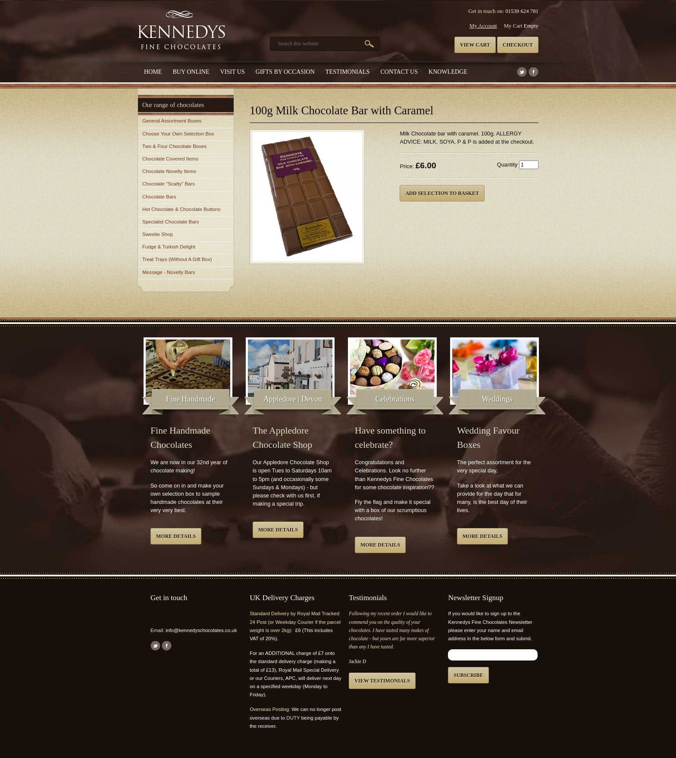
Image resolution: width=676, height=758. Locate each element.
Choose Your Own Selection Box (178, 133)
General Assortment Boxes (171, 120)
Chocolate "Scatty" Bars (168, 183)
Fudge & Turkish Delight (168, 246)
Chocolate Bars (159, 196)
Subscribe (468, 675)
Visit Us (232, 71)
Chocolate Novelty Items (169, 171)
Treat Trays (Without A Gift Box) (177, 259)
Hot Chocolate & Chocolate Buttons (181, 209)
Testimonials (347, 71)
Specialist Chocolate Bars (170, 221)
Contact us (399, 71)
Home (153, 71)
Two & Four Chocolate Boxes (174, 146)
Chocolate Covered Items (170, 158)
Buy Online (190, 71)
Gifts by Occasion (285, 71)
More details (176, 536)
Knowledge (448, 71)
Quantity (507, 164)
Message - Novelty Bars (168, 272)
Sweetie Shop (157, 234)
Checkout (518, 45)
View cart (475, 45)
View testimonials (382, 681)
